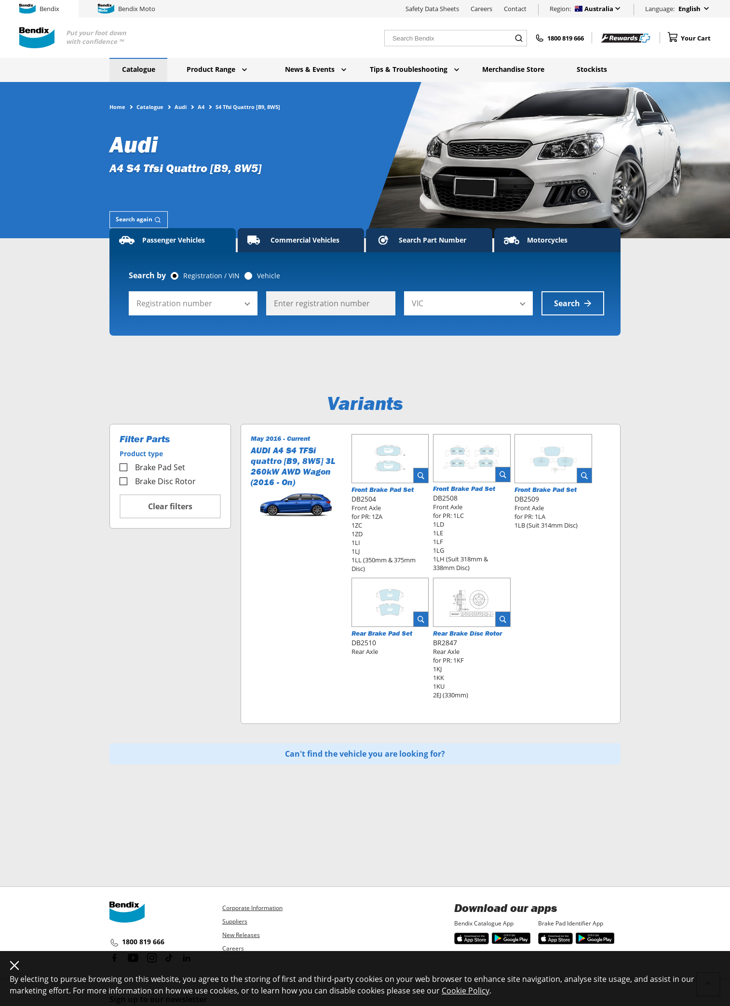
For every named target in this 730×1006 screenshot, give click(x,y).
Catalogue (138, 69)
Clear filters (170, 506)
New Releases (241, 935)
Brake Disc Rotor (158, 481)
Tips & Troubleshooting (414, 69)
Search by (147, 275)
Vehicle (268, 276)
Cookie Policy (465, 990)
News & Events (315, 69)
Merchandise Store (513, 69)
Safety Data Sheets (432, 8)
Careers (481, 8)
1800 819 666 (136, 942)
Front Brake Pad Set (382, 489)
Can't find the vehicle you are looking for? (365, 753)
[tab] (138, 219)
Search (573, 303)
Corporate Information (252, 908)
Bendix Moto (126, 9)
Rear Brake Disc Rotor (467, 633)
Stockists (592, 69)
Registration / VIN (211, 276)
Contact (515, 8)
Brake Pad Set (152, 467)
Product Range (217, 69)
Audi (181, 106)
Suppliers (234, 921)
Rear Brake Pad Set (381, 633)
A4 (201, 106)
